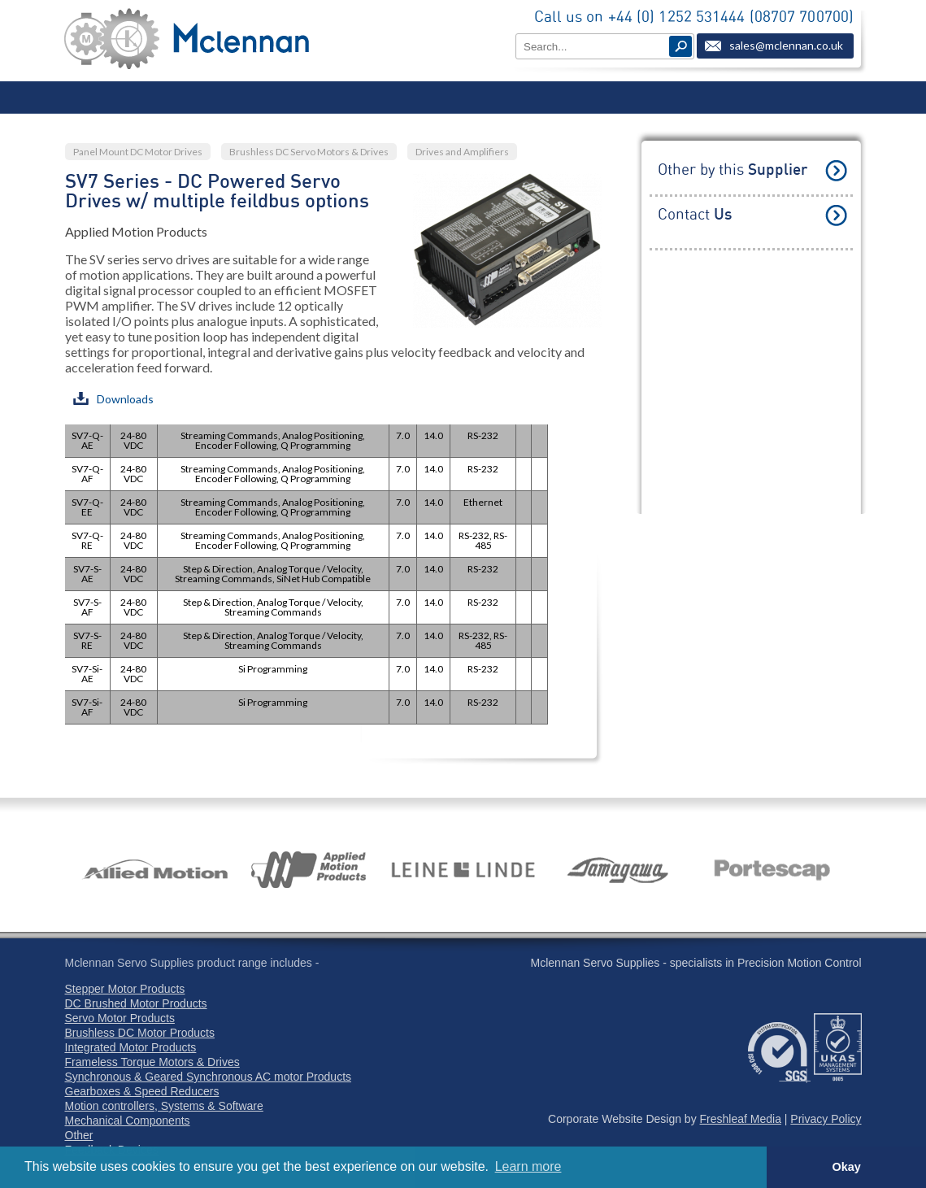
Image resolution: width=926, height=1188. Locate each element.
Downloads (113, 399)
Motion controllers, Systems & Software (164, 1105)
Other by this (732, 170)
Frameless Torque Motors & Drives (152, 1061)
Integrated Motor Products (131, 1047)
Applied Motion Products (136, 231)
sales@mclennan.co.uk (786, 45)
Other (79, 1135)
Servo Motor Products (120, 1018)
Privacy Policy (825, 1118)
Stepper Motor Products (125, 988)
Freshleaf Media (740, 1118)
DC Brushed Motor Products (136, 1003)
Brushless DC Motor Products (140, 1032)
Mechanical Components (127, 1120)
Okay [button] (846, 1166)
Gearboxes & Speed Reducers (142, 1091)
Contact (695, 215)
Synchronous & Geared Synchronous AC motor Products (208, 1076)
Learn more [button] (528, 1166)
